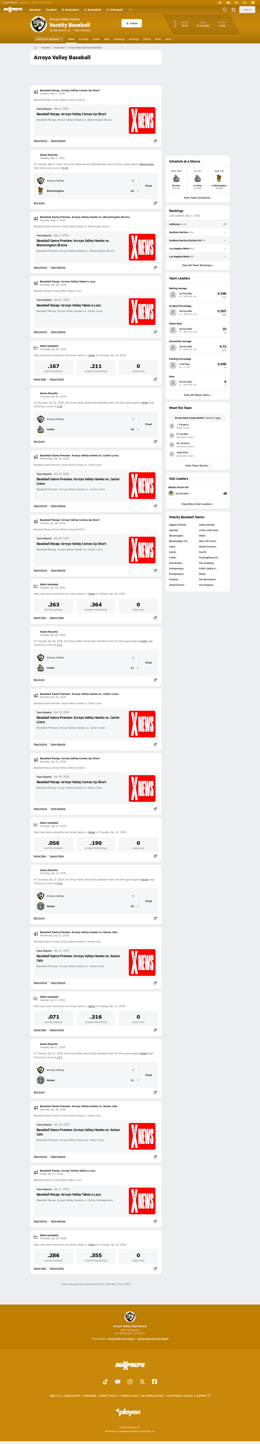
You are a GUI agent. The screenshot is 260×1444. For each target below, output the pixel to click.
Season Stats (57, 379)
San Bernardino (207, 579)
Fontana (173, 579)
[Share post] (155, 140)
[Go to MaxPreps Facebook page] (154, 1382)
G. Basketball (92, 9)
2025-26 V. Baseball (49, 39)
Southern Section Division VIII (185, 240)
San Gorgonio (206, 584)
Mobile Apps (72, 1395)
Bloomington (147, 164)
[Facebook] (253, 2)
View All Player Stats (197, 395)
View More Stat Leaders (198, 504)
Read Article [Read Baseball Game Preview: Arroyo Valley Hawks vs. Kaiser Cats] (40, 982)
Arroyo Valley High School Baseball (84, 47)
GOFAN (24, 2)
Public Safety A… (208, 568)
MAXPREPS (10, 2)
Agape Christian (177, 524)
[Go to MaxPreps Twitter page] (142, 1382)
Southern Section (178, 232)
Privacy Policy (108, 1395)
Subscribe (89, 1395)
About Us (55, 1395)
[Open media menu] (233, 9)
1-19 (59, 406)
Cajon (172, 546)
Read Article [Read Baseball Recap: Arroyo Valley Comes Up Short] (40, 140)
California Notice (152, 1395)
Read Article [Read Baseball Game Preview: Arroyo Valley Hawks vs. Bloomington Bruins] (40, 267)
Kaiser (91, 832)
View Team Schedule (198, 197)
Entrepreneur (176, 568)
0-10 (65, 168)
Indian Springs (207, 524)
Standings (119, 39)
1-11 (59, 644)
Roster (96, 39)
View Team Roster (197, 465)
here (218, 417)
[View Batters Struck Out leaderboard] (212, 493)
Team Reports (44, 108)
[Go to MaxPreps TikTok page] (105, 1382)
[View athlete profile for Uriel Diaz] (197, 358)
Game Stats (40, 379)
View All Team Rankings (198, 265)
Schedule (84, 39)
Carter (91, 355)
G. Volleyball (115, 9)
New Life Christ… (208, 541)
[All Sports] (130, 9)
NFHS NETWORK (41, 2)
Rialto (202, 574)
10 (132, 191)
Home (71, 39)
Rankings (134, 39)
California (174, 224)
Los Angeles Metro (179, 248)
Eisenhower (175, 563)
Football (51, 9)
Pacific (203, 552)
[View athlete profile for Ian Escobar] (197, 288)
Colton (91, 1244)
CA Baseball (59, 47)
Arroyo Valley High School (130, 1319)
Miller (202, 535)
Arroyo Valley (50, 181)
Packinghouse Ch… (209, 557)
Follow (131, 23)
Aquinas (173, 530)
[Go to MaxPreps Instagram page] (130, 1382)
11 (132, 668)
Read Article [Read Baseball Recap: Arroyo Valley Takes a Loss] (40, 331)
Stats (107, 39)
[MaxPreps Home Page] (35, 47)
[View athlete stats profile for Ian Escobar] (183, 493)
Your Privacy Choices (180, 1395)
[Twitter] (244, 2)
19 (132, 429)
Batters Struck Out (178, 487)
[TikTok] (220, 2)
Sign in (247, 9)
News (158, 39)
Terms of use (129, 1395)
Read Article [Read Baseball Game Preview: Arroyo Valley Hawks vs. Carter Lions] (40, 505)
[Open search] (224, 9)
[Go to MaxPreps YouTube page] (117, 1382)
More (169, 39)
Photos (147, 39)
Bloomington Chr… (179, 541)
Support (203, 1395)
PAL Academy (206, 563)
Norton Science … (208, 546)
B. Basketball (70, 9)
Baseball (35, 9)
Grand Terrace (176, 584)
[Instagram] (236, 2)
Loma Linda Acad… (209, 530)
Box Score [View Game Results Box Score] (39, 203)
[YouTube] (228, 2)
